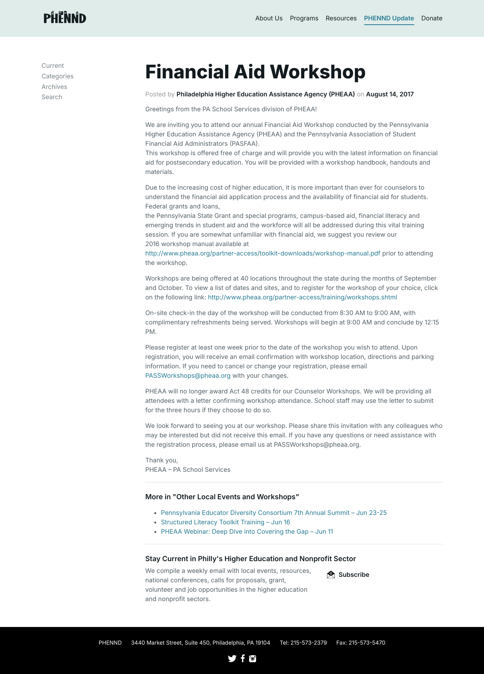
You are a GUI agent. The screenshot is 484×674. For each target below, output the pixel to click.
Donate (431, 18)
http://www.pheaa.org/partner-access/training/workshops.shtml (302, 297)
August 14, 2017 (390, 94)
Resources (341, 18)
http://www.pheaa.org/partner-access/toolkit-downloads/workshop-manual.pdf (262, 253)
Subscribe (348, 574)
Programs (304, 18)
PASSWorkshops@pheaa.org (188, 375)
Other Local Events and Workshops (235, 497)
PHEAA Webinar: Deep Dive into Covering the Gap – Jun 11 (247, 531)
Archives (54, 87)
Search (52, 97)
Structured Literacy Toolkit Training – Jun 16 (225, 522)
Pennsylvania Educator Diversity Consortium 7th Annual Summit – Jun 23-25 (274, 512)
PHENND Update (389, 18)
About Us (269, 18)
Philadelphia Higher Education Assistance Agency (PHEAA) (266, 94)
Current (53, 65)
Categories (58, 76)
